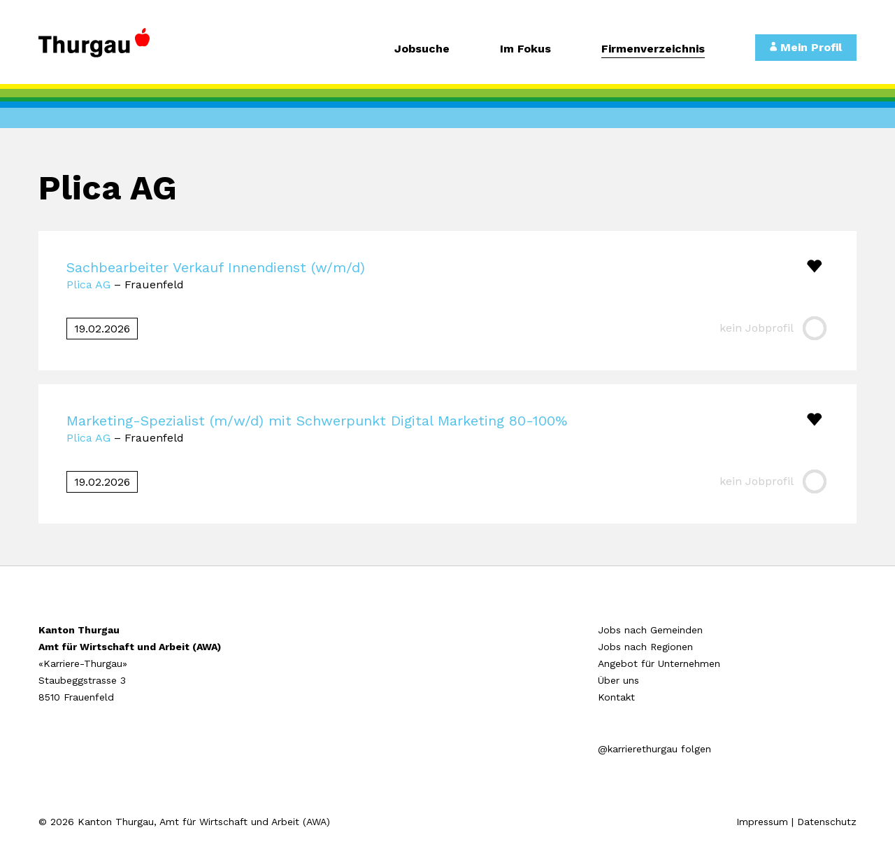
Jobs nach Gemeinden (650, 629)
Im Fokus (525, 49)
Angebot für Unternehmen (659, 663)
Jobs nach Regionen (645, 646)
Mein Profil (806, 47)
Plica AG (88, 284)
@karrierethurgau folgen (654, 748)
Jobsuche (422, 49)
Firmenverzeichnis (653, 49)
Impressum (762, 821)
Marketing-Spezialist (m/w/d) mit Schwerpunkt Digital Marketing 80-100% (316, 420)
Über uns (618, 680)
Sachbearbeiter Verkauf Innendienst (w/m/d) (215, 267)
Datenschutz (827, 821)
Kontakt (616, 697)
